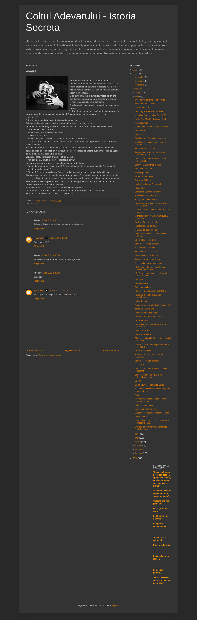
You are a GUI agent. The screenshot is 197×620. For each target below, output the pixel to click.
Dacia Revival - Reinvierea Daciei (149, 385)
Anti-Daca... (140, 134)
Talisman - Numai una (144, 309)
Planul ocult (140, 188)
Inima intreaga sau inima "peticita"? (150, 115)
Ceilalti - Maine (141, 283)
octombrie (140, 85)
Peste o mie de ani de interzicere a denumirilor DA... (150, 153)
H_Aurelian (39, 238)
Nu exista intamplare (144, 176)
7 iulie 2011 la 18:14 (58, 238)
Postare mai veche (111, 350)
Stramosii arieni (142, 131)
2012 (135, 70)
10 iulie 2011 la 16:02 (58, 290)
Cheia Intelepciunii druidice (146, 240)
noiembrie (140, 81)
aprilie (138, 442)
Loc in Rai (139, 364)
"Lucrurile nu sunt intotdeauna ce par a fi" (153, 305)
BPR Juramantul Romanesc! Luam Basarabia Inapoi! (150, 268)
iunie (137, 434)
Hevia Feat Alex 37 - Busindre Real (150, 119)
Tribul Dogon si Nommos (146, 196)
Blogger (114, 605)
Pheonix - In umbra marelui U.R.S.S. (151, 291)
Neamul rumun (141, 123)
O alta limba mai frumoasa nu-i (148, 263)
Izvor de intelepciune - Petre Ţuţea (150, 100)
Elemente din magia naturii (146, 313)
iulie (137, 96)
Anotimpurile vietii (142, 416)
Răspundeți (39, 228)
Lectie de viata (141, 320)
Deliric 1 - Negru (142, 301)
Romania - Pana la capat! (146, 251)
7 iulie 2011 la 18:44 (51, 255)
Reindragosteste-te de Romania (149, 111)
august (138, 92)
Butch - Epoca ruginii (144, 405)
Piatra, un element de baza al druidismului (148, 296)
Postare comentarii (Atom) (50, 355)
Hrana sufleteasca (143, 334)
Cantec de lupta (142, 107)
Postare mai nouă (34, 350)
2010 (135, 458)
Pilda (37, 203)
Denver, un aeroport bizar (146, 409)
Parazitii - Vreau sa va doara (147, 259)
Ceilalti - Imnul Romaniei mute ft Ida (150, 138)
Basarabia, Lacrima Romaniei (148, 192)
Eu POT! (138, 381)
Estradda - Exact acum (145, 104)
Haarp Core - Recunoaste (146, 199)
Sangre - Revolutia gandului (147, 244)
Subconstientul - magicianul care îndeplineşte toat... (149, 376)
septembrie (140, 88)
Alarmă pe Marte (142, 330)
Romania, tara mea (143, 169)
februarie (139, 449)
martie (138, 445)
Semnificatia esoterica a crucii (148, 165)
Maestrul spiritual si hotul (146, 230)
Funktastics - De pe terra (146, 226)
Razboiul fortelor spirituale (146, 222)
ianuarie (139, 453)
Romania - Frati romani (145, 148)
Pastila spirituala (142, 172)
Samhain (139, 279)
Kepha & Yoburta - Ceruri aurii (148, 184)
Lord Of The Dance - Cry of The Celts (151, 127)
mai (137, 438)
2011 (135, 74)
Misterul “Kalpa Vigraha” (145, 248)
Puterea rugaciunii (143, 287)
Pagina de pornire (72, 350)
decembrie (140, 77)
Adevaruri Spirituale (143, 180)
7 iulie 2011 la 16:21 (51, 220)
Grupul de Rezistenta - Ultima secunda (152, 413)
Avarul (137, 395)
